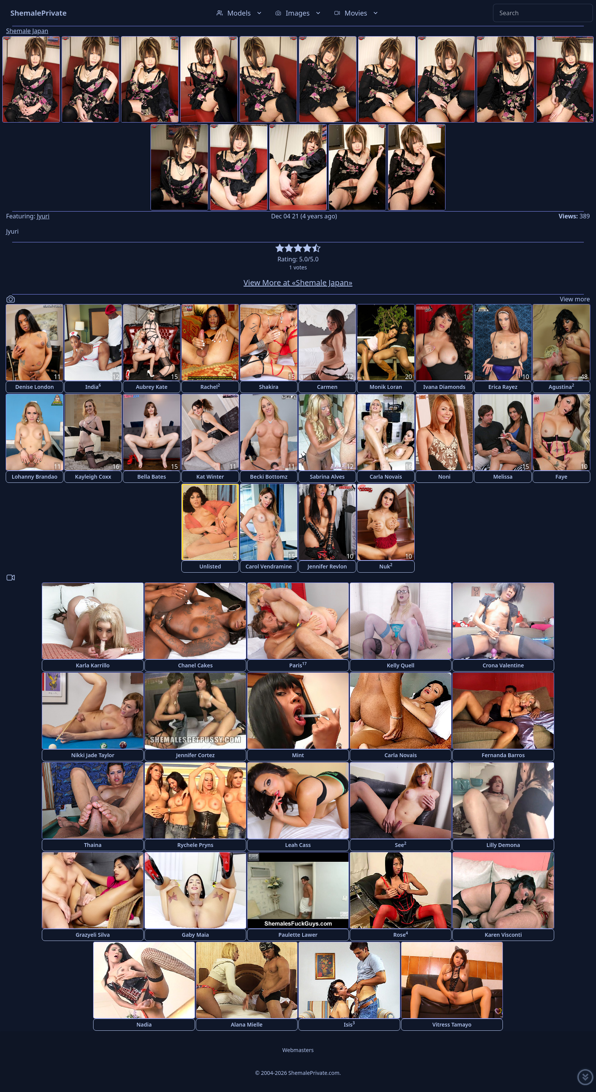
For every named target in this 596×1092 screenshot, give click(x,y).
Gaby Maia (195, 934)
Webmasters (298, 1050)
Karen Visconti (503, 934)
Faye (561, 476)
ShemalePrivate (39, 13)
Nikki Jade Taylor (92, 755)
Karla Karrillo (92, 665)
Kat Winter (210, 476)
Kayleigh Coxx (93, 476)
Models (240, 13)
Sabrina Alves (327, 476)
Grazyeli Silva (93, 934)
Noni (444, 476)
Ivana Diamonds (444, 386)
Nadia (144, 1024)
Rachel (210, 386)
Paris (298, 665)
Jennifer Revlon (327, 566)
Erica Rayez (502, 386)
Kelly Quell (401, 665)
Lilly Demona (503, 844)
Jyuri (43, 216)
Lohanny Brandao (34, 476)
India (93, 386)
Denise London (34, 386)
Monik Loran (385, 386)
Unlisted (210, 566)
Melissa (502, 476)
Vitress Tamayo (452, 1024)
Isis (349, 1024)
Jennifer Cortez (195, 755)
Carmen (327, 386)
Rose (400, 934)
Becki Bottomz (268, 476)
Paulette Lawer (298, 934)
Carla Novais (385, 476)
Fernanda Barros (503, 755)
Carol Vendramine (269, 566)
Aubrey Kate (151, 386)
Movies (356, 13)
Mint (298, 755)
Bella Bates (151, 476)
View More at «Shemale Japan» (298, 282)
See (400, 844)
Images (298, 13)
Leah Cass (298, 844)
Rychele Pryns (196, 844)
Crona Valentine (503, 665)
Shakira (268, 386)
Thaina (92, 844)
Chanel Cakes (195, 665)
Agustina (561, 386)
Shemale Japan (27, 31)
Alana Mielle (247, 1024)
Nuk (385, 566)
